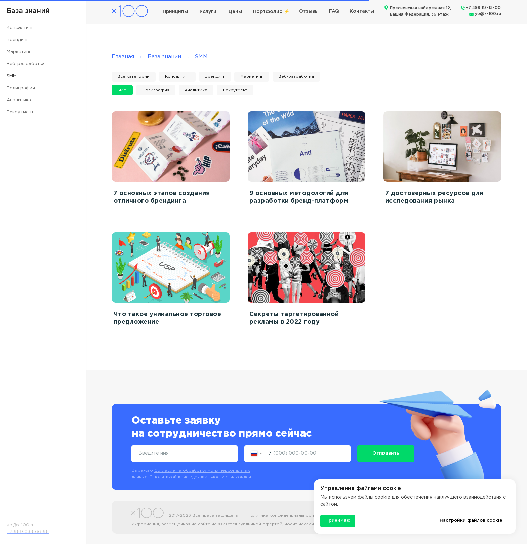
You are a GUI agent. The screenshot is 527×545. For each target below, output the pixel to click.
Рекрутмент (20, 112)
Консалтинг (20, 28)
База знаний (164, 56)
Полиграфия (21, 88)
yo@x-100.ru (488, 14)
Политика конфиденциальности (281, 516)
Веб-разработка (26, 64)
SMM (12, 76)
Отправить (385, 455)
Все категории (134, 77)
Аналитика (19, 100)
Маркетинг (19, 52)
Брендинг (17, 40)
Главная (123, 56)
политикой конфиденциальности (190, 478)
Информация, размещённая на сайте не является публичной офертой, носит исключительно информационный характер (261, 525)
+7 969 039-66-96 (28, 532)
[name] (184, 454)
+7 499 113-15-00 (483, 8)
